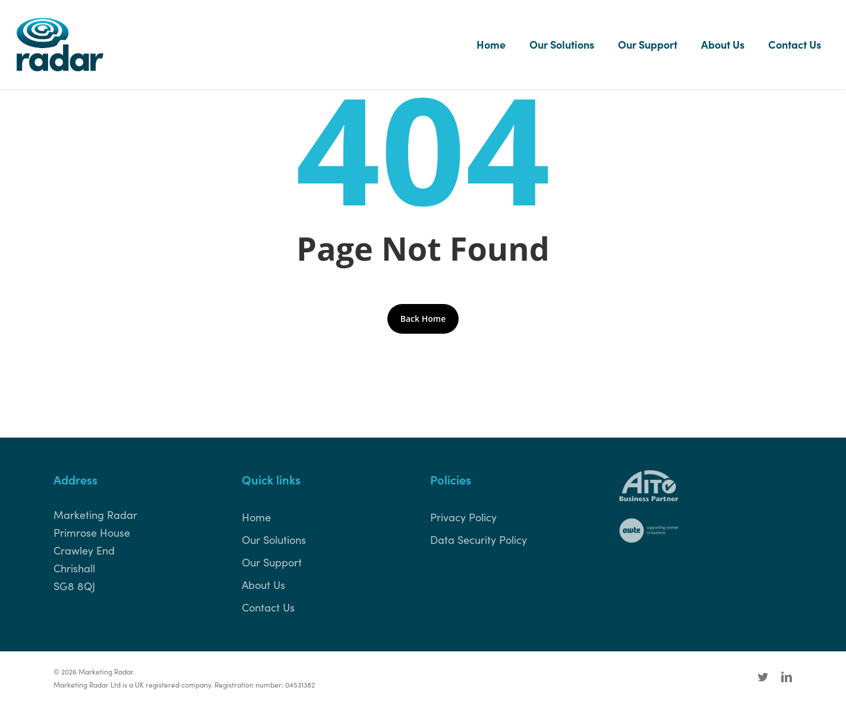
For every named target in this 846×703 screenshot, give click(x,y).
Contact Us (268, 607)
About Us (263, 584)
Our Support (272, 562)
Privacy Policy (463, 516)
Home (256, 516)
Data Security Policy (478, 539)
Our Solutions (274, 539)
